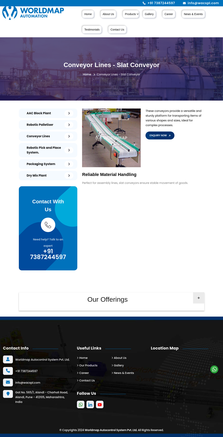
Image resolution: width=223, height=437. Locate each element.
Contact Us (117, 29)
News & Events (193, 14)
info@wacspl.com (203, 3)
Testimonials (92, 29)
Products (130, 14)
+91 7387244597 (161, 3)
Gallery (149, 14)
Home (88, 14)
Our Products (88, 365)
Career (169, 14)
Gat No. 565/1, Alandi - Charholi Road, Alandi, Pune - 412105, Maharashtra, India (41, 397)
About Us (108, 14)
